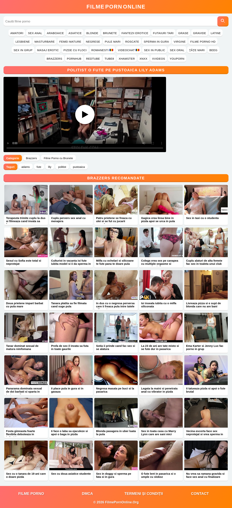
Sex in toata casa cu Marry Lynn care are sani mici (158, 432)
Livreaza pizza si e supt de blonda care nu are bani (203, 305)
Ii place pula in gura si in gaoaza (67, 390)
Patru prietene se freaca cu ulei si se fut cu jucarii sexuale (114, 221)
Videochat (128, 50)
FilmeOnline (116, 7)
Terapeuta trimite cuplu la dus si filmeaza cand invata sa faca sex (25, 221)
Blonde (92, 33)
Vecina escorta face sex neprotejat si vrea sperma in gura (204, 434)
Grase (183, 33)
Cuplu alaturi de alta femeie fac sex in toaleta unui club (204, 262)
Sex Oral (177, 50)
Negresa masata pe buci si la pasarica (115, 390)
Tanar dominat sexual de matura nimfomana (22, 347)
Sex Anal (35, 33)
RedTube (93, 58)
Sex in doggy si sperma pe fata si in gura (113, 475)
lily (50, 166)
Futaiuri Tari (163, 33)
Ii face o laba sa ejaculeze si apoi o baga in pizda (69, 432)
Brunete (110, 33)
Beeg (213, 50)
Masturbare (44, 41)
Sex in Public (154, 50)
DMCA (87, 494)
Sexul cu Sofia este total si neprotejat (23, 262)
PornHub (74, 58)
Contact (200, 494)
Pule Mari (112, 41)
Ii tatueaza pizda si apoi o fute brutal (205, 390)
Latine (216, 33)
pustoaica (79, 166)
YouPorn (177, 58)
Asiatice (75, 33)
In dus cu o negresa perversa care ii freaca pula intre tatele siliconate (115, 306)
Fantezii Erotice (135, 33)
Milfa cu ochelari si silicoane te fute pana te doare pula (115, 262)
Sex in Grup (23, 50)
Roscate (132, 41)
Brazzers (54, 58)
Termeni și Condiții (143, 494)
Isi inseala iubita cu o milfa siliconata (158, 305)
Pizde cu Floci (75, 50)
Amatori (16, 33)
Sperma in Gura (156, 41)
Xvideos (158, 58)
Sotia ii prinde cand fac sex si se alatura (115, 347)
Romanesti (102, 50)
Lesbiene (23, 41)
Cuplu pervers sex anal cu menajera (68, 219)
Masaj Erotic (48, 50)
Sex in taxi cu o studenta (202, 218)
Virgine (180, 41)
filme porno (31, 494)
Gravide (199, 33)
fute (39, 166)
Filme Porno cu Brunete (58, 158)
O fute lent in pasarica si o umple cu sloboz (158, 475)
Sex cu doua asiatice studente (71, 473)
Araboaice (55, 33)
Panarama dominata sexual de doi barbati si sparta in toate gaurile (24, 391)
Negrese (93, 41)
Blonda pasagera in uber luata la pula (116, 432)
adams (25, 166)
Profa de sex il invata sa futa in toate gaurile (70, 347)
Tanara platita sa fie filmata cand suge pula (69, 305)
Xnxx (144, 58)
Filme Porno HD (203, 41)
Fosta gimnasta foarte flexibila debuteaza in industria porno (20, 434)
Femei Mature (70, 41)
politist (62, 166)
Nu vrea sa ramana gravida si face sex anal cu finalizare (205, 475)
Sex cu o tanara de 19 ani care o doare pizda (26, 475)
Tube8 (109, 58)
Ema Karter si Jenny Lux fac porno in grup (204, 347)
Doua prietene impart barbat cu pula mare (24, 305)
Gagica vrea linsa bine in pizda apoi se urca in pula (158, 219)
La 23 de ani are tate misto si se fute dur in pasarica (160, 347)
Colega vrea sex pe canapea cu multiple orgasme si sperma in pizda (159, 263)
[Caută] (222, 21)
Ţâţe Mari (197, 50)
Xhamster (127, 58)
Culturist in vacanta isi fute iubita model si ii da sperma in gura (71, 263)
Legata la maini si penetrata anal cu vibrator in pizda (159, 390)
